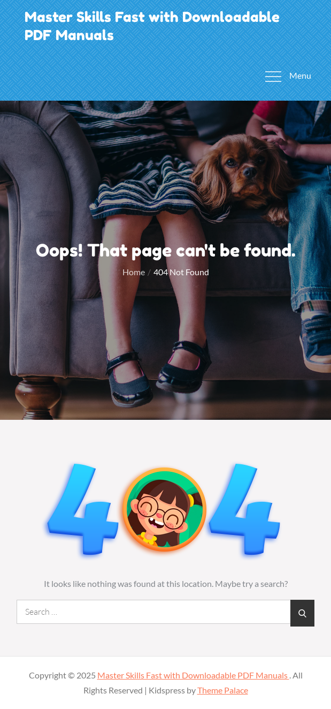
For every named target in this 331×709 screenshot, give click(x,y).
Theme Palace (222, 690)
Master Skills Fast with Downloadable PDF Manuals (193, 675)
